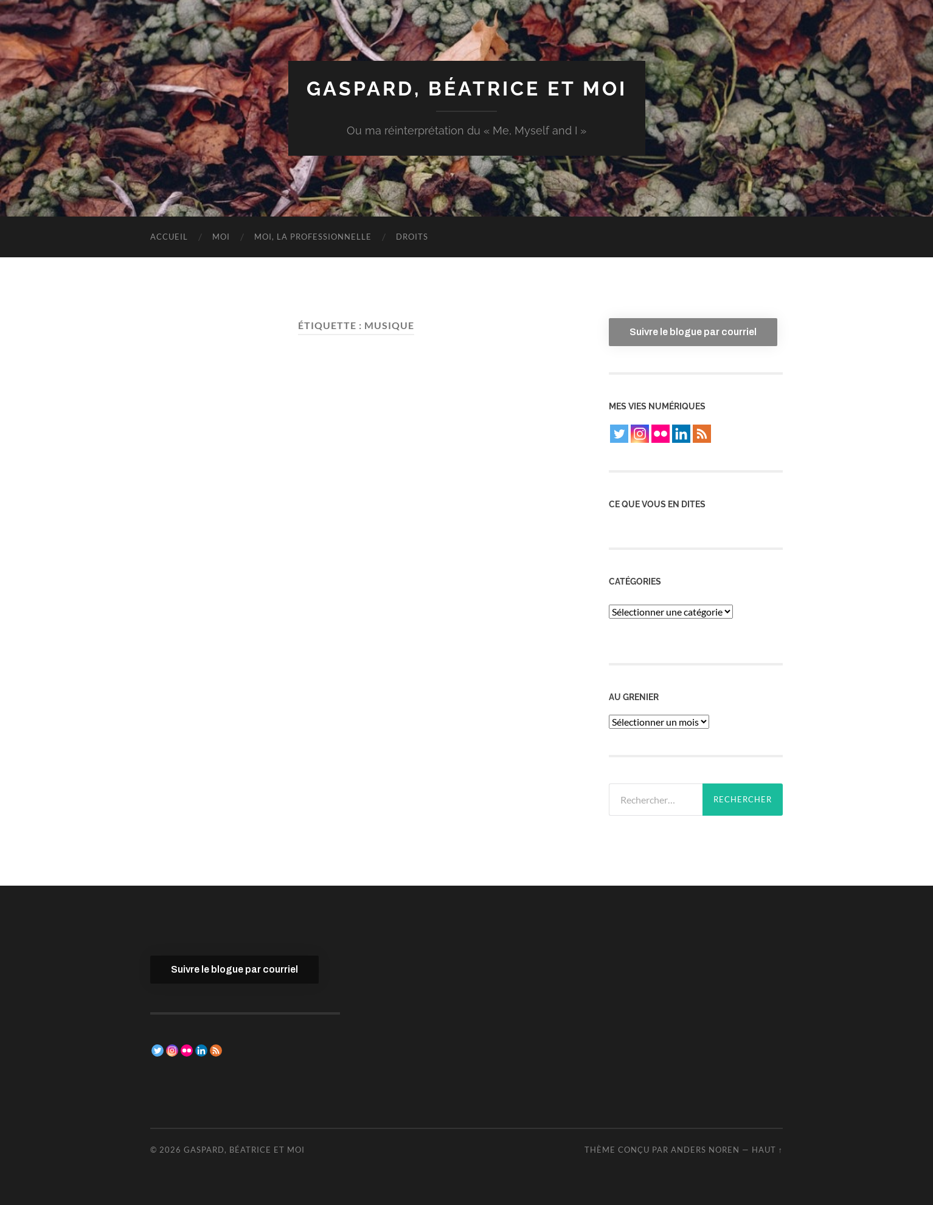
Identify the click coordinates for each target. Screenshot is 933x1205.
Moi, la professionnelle (313, 236)
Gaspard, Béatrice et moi (467, 88)
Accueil (169, 236)
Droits (412, 236)
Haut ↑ (767, 1150)
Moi (221, 236)
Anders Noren (705, 1150)
